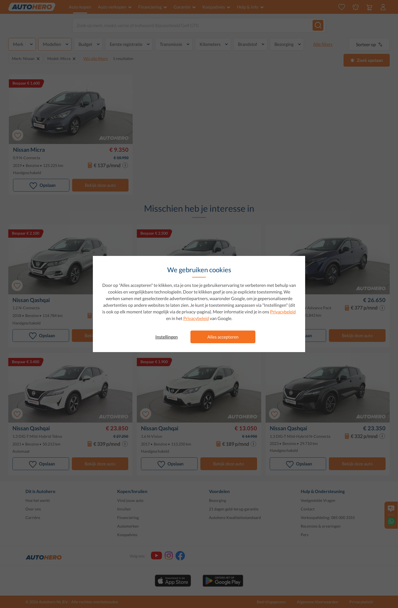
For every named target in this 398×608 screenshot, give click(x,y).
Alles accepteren (223, 336)
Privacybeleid (283, 311)
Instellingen (166, 336)
